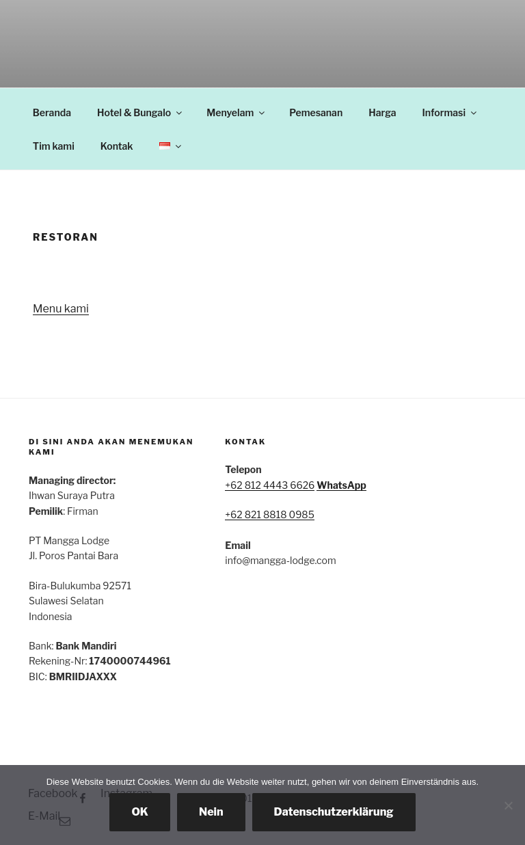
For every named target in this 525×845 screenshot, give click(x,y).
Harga (382, 112)
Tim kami (54, 146)
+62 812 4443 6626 (269, 485)
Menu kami (61, 308)
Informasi (450, 112)
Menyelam (236, 112)
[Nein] (508, 805)
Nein (211, 811)
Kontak (116, 146)
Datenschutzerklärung (334, 811)
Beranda (52, 112)
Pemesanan (315, 112)
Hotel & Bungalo (140, 112)
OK (139, 811)
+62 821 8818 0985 (269, 514)
